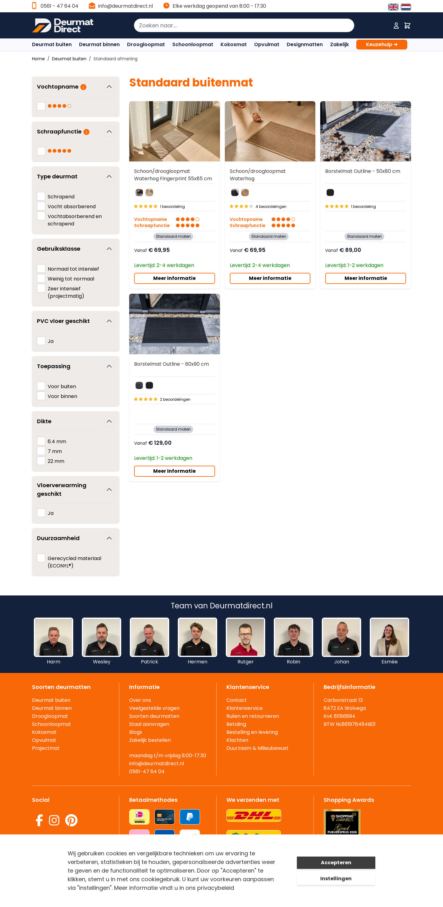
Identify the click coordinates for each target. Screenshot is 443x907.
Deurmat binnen (99, 44)
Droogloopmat (146, 44)
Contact (236, 700)
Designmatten (305, 44)
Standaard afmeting (116, 59)
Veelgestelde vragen (154, 708)
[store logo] (65, 25)
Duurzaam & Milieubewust (257, 748)
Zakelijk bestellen (150, 740)
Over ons (140, 700)
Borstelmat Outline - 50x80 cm (362, 171)
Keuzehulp (381, 44)
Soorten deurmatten (154, 716)
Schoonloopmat (192, 44)
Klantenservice (244, 708)
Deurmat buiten (52, 44)
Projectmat (46, 748)
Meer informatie (174, 278)
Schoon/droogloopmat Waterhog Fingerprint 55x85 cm (173, 175)
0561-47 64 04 (147, 771)
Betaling (236, 724)
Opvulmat (266, 44)
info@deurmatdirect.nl (125, 6)
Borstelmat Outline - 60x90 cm (171, 364)
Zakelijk (339, 44)
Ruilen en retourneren (252, 716)
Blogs (135, 732)
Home (38, 59)
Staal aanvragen (149, 724)
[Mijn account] (396, 25)
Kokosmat (234, 44)
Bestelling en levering (252, 732)
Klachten (237, 740)
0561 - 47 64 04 (59, 6)
